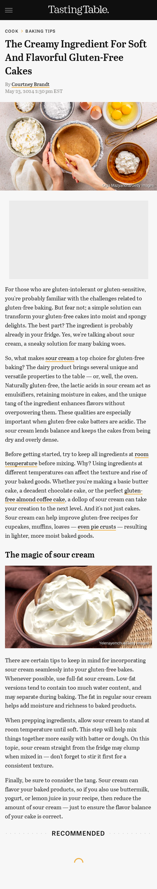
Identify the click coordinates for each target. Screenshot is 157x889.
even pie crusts (97, 526)
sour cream (59, 358)
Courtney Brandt (31, 84)
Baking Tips (40, 31)
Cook (11, 31)
